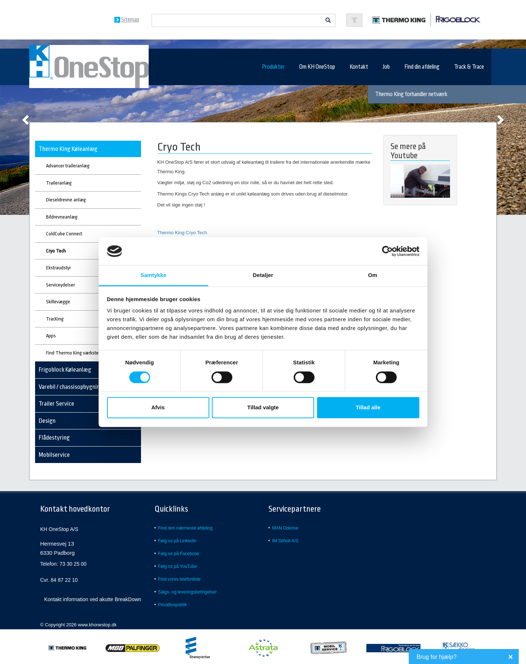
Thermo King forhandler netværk (411, 94)
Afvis (158, 408)
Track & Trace (469, 67)
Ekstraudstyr (58, 267)
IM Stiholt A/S (285, 540)
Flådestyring (54, 437)
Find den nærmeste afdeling (185, 528)
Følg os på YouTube (177, 566)
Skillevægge (58, 301)
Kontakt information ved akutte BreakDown (92, 599)
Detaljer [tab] (263, 275)
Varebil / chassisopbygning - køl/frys (82, 386)
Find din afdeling (421, 67)
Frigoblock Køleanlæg (65, 369)
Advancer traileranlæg (67, 165)
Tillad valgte (263, 408)
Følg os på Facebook (178, 553)
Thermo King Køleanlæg (68, 148)
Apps (51, 335)
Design (47, 420)
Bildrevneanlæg (61, 217)
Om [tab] (372, 275)
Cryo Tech (56, 251)
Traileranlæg (59, 183)
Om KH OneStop (317, 67)
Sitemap (130, 19)
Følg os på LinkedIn (177, 540)
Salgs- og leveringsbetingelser (187, 592)
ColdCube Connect (64, 233)
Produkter (273, 67)
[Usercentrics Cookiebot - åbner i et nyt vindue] (387, 251)
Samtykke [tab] (154, 275)
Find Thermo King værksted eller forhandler (89, 353)
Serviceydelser (60, 285)
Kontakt (359, 67)
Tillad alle (367, 408)
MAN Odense (285, 528)
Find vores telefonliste (179, 579)
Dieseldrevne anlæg (66, 199)
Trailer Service (56, 403)
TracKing (55, 319)
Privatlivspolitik (172, 604)
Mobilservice (54, 454)
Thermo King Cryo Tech (182, 232)
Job (386, 67)
